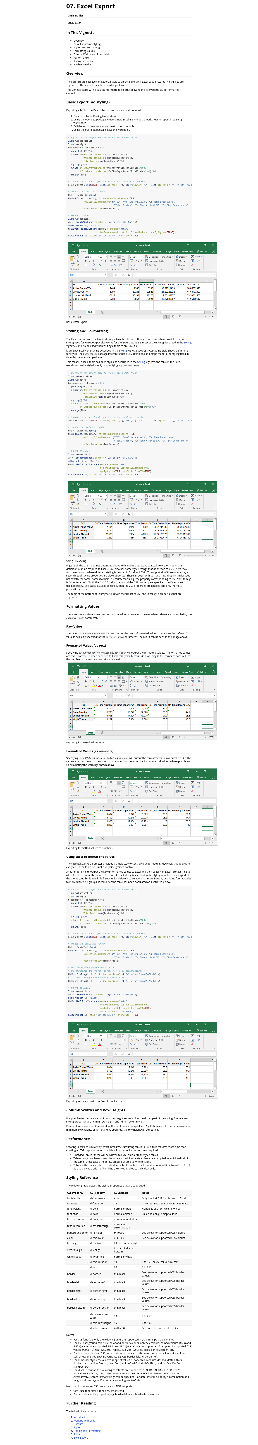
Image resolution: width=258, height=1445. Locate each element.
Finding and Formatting (87, 1433)
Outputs (78, 1427)
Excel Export (80, 1440)
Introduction (80, 1420)
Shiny (76, 1437)
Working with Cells (84, 1423)
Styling (188, 343)
